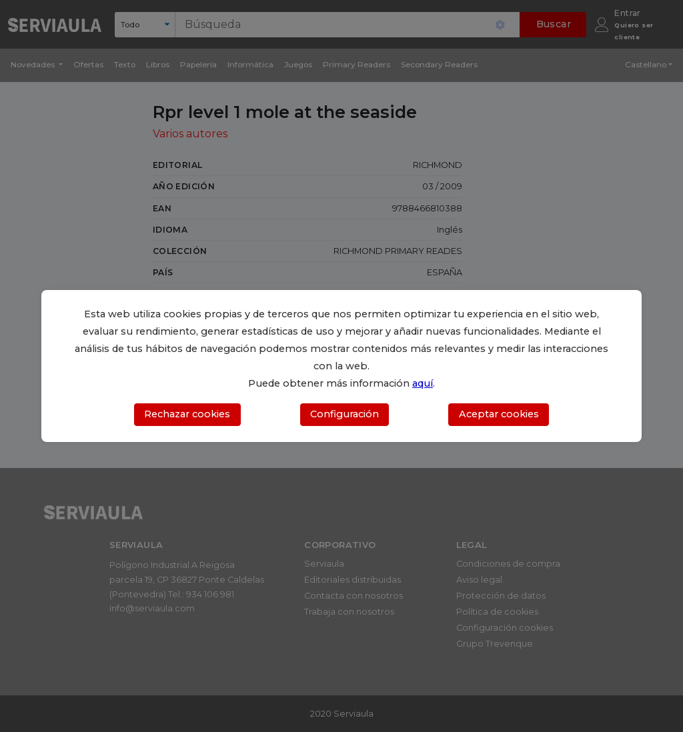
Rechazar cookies (187, 414)
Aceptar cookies (499, 414)
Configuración (344, 414)
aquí (422, 383)
